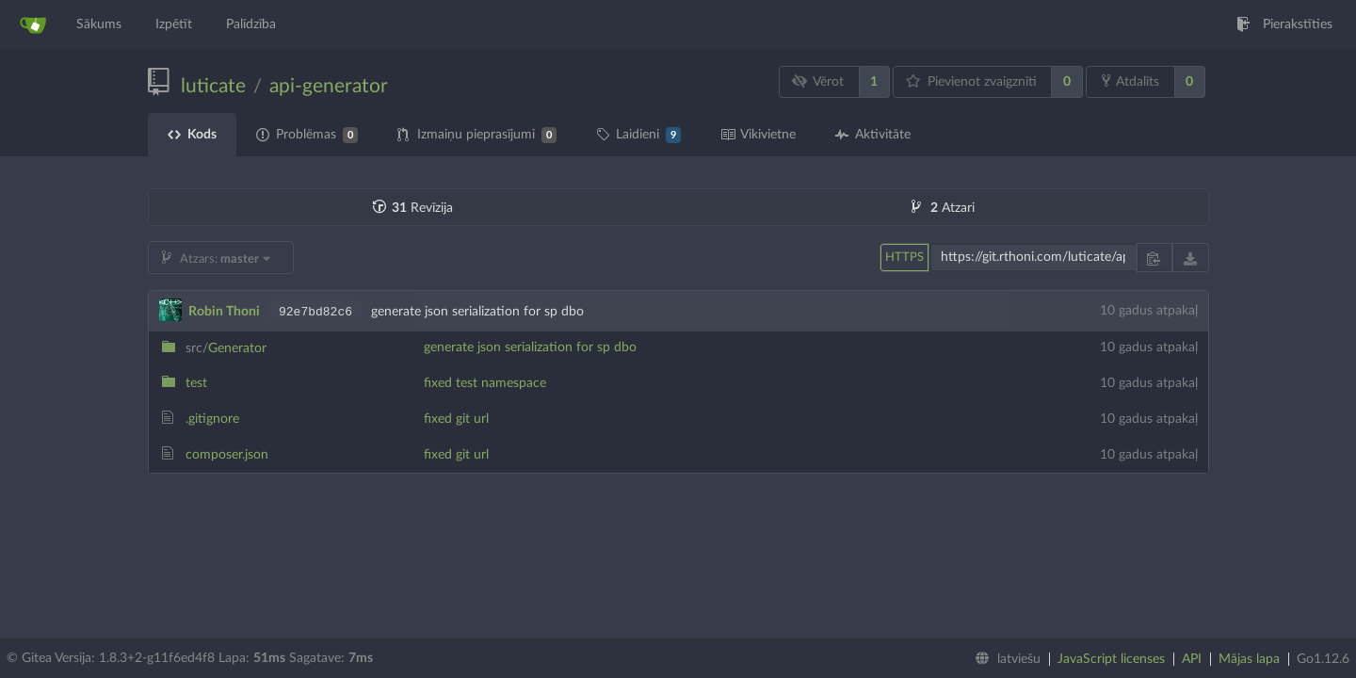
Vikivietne (758, 134)
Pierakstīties (1284, 24)
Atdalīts (1130, 81)
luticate (213, 86)
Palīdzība (251, 24)
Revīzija (413, 208)
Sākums (98, 24)
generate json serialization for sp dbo (530, 347)
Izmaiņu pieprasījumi (477, 135)
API (1192, 659)
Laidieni (638, 135)
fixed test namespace (485, 383)
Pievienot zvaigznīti (971, 81)
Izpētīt (173, 24)
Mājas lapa (1249, 659)
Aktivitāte (873, 134)
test (196, 383)
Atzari (943, 208)
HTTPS (904, 257)
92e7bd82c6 (315, 312)
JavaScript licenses (1111, 659)
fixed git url (456, 419)
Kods (192, 134)
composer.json (227, 454)
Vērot (817, 81)
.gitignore (212, 419)
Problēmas (307, 135)
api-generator (328, 86)
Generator (226, 348)
